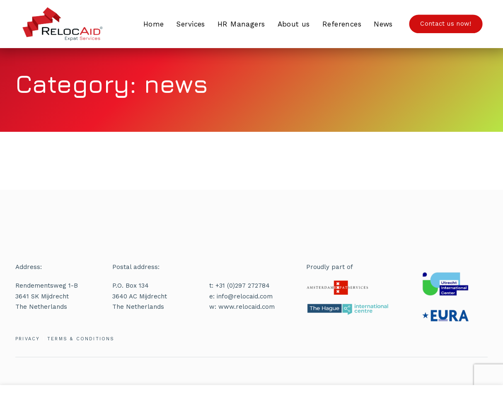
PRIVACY (27, 339)
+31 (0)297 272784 (242, 285)
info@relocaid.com (245, 296)
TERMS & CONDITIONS (81, 339)
